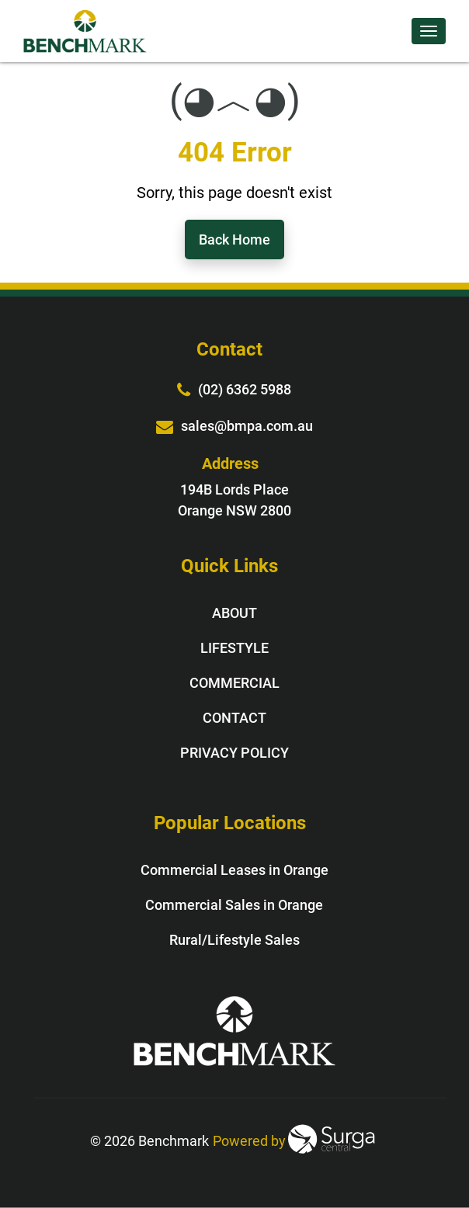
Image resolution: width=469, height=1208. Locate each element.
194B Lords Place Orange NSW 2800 (234, 500)
